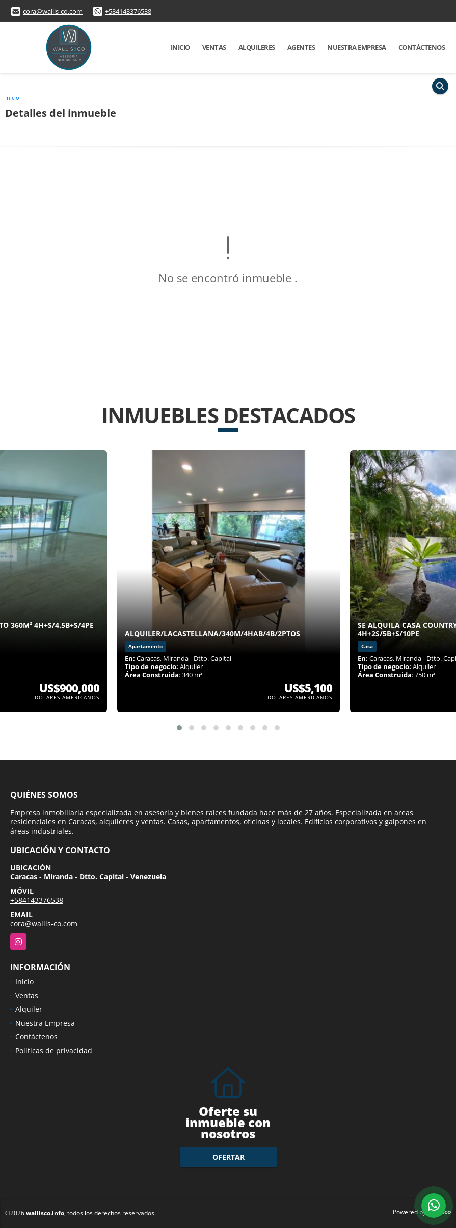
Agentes (301, 47)
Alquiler (28, 1009)
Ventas (214, 47)
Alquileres (256, 47)
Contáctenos (421, 47)
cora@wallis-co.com (53, 11)
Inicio (180, 47)
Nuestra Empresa (356, 47)
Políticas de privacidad (53, 1050)
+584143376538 (128, 11)
